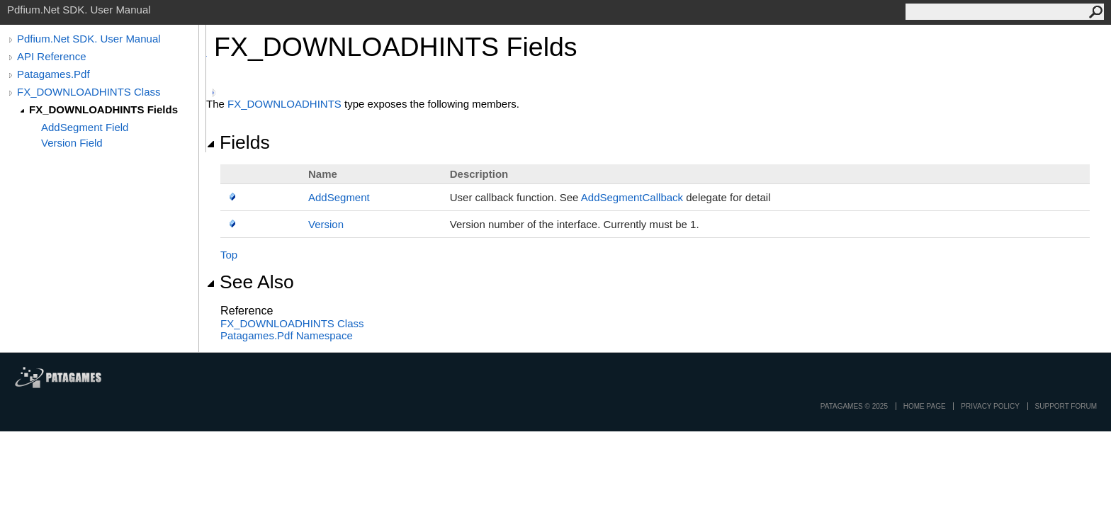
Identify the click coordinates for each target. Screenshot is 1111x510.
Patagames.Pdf (53, 74)
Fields (238, 142)
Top (228, 255)
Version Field (72, 143)
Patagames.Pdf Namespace (286, 335)
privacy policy (990, 406)
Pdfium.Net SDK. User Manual (89, 39)
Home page (924, 406)
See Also (250, 282)
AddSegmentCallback (632, 197)
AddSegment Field (84, 127)
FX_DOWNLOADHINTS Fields (103, 109)
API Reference (51, 56)
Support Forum (1066, 406)
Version (326, 224)
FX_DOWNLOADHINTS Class (89, 92)
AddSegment (339, 197)
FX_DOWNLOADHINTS (284, 104)
